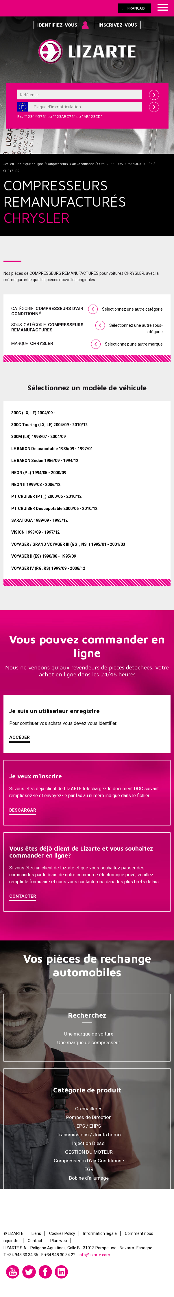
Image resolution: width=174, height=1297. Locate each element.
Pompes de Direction (89, 1117)
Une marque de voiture (88, 1034)
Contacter (22, 896)
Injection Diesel (88, 1143)
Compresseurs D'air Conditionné (71, 164)
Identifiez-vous (57, 24)
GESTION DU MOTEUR (89, 1152)
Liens (36, 1233)
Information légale (100, 1233)
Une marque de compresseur (88, 1042)
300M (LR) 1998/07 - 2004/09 (38, 436)
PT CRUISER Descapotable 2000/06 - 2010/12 (54, 508)
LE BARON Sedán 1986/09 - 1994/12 (44, 460)
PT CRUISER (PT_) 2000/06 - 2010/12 (46, 496)
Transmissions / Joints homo (89, 1135)
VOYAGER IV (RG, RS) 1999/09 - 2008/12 (48, 568)
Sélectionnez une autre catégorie (132, 309)
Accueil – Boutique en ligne (23, 164)
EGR (88, 1169)
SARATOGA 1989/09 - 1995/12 (39, 520)
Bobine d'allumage (89, 1178)
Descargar (22, 810)
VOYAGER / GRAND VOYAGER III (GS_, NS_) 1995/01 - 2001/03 (68, 544)
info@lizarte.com (94, 1255)
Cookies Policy (62, 1233)
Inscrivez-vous (118, 24)
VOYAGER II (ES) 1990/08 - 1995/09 (43, 556)
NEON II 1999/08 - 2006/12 (35, 484)
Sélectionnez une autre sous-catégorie (136, 328)
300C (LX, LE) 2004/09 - (33, 413)
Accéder (19, 737)
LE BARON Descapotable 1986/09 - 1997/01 (52, 448)
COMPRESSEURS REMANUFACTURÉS (125, 164)
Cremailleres (89, 1109)
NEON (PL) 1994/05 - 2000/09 (38, 472)
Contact (35, 1240)
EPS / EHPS (89, 1126)
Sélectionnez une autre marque (134, 344)
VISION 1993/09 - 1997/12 (35, 532)
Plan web (58, 1240)
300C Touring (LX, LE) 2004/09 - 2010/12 (49, 424)
